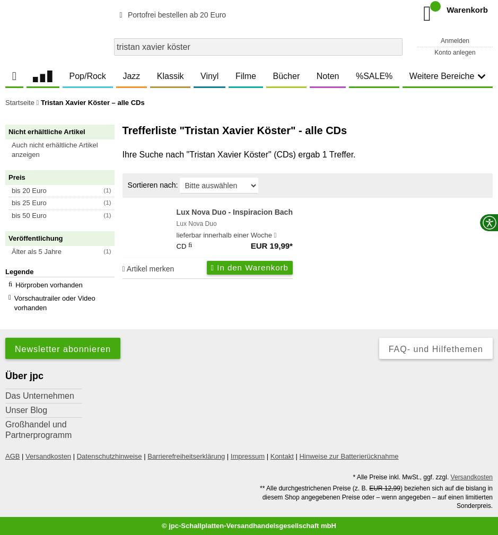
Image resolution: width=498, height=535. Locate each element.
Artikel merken (148, 269)
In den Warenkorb (250, 267)
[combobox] (258, 47)
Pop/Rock (87, 76)
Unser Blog (26, 410)
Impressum (248, 456)
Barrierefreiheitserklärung (186, 456)
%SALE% (374, 76)
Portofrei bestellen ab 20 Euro (171, 15)
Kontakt (282, 456)
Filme (245, 76)
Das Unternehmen (39, 395)
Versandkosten (48, 456)
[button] (65, 150)
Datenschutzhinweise (109, 456)
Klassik (170, 76)
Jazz (131, 76)
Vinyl (209, 76)
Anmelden (455, 41)
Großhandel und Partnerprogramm (38, 430)
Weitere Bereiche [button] (447, 76)
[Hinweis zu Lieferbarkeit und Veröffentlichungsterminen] (275, 235)
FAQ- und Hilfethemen (436, 349)
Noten (328, 76)
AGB (12, 456)
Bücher (286, 76)
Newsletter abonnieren (63, 349)
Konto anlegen (454, 52)
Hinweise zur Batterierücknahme (348, 456)
